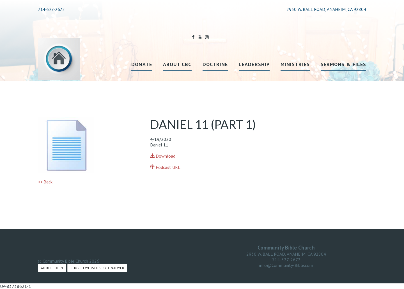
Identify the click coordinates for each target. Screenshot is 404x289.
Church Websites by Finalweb (97, 268)
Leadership (254, 64)
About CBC (177, 64)
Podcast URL (165, 167)
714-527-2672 (51, 9)
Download (162, 156)
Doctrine (215, 64)
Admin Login (52, 268)
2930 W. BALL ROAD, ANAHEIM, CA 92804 (286, 254)
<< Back (45, 182)
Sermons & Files (343, 64)
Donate (141, 64)
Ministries (295, 64)
